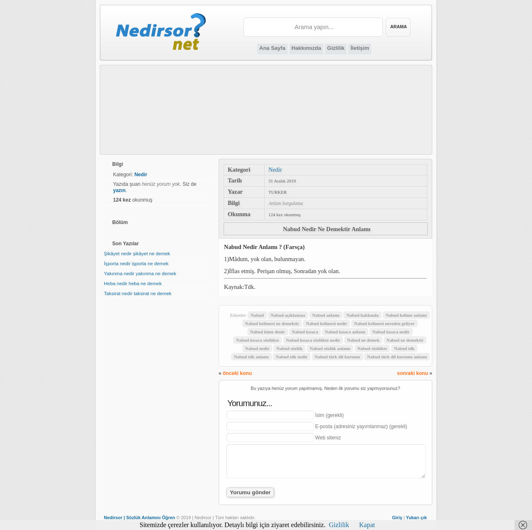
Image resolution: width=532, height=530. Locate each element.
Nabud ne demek (363, 340)
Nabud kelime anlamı (406, 315)
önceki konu (237, 373)
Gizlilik (336, 48)
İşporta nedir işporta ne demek (136, 263)
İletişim (359, 48)
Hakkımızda (306, 48)
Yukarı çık (416, 517)
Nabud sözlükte (372, 348)
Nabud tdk (404, 348)
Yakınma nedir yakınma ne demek (140, 273)
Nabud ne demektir (405, 340)
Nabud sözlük (289, 348)
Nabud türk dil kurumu (337, 356)
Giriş (397, 517)
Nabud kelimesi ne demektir (272, 323)
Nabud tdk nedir (292, 356)
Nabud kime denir (267, 331)
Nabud (257, 315)
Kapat (367, 524)
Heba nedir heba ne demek (133, 283)
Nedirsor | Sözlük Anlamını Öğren (139, 517)
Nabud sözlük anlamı (330, 348)
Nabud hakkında (362, 315)
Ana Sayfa (272, 48)
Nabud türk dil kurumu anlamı (397, 356)
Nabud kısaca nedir (391, 331)
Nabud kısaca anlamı (345, 331)
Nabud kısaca (305, 331)
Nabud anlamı (326, 315)
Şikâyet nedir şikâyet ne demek (137, 253)
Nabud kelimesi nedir (326, 323)
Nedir (275, 169)
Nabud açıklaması (288, 315)
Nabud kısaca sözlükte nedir (313, 340)
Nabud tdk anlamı (251, 356)
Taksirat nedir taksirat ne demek (138, 293)
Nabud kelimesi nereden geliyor (384, 323)
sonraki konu (412, 373)
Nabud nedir (257, 348)
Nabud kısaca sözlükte (257, 340)
